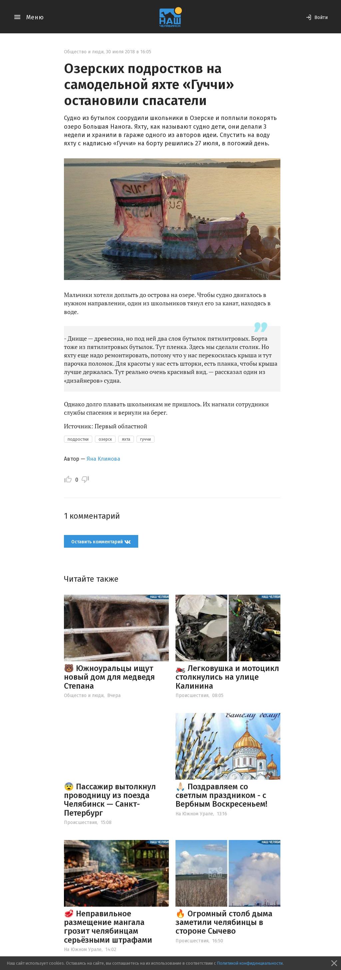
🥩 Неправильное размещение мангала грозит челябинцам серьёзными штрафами (108, 927)
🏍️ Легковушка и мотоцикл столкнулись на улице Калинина (227, 677)
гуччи (145, 439)
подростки (78, 439)
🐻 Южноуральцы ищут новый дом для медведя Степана (109, 677)
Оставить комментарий (101, 542)
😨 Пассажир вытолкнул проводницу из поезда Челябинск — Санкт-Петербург (110, 800)
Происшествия (191, 695)
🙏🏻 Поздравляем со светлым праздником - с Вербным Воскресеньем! (221, 795)
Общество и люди (84, 52)
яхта (126, 439)
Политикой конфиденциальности (250, 963)
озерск (105, 439)
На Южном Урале (194, 814)
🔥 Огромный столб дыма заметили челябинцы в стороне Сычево (223, 922)
